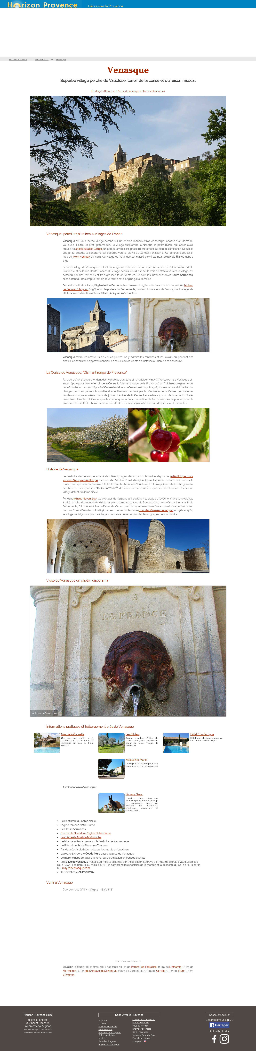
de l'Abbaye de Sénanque (101, 970)
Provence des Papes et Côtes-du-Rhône (109, 1033)
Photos (145, 91)
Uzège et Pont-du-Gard (143, 1035)
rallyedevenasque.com (76, 868)
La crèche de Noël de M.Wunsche (81, 837)
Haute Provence (140, 1022)
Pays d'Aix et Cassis (141, 1038)
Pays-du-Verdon (140, 1026)
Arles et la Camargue (108, 1044)
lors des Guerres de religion (156, 510)
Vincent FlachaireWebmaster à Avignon (37, 1024)
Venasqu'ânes (134, 794)
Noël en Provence (107, 1026)
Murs (181, 970)
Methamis (175, 966)
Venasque (61, 59)
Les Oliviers (132, 734)
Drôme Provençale (141, 1029)
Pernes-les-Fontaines (144, 966)
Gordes (160, 970)
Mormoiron (69, 970)
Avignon (102, 1020)
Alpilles (102, 1038)
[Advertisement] (128, 33)
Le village (96, 91)
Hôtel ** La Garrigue (202, 734)
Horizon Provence (18, 59)
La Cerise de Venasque (127, 91)
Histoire (108, 91)
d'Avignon (68, 974)
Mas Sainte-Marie (136, 759)
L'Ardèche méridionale (143, 1019)
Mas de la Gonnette (72, 734)
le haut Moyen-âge (84, 498)
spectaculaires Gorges (89, 248)
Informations (158, 91)
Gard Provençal (140, 1032)
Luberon (102, 1023)
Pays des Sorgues (107, 1041)
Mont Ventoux (41, 59)
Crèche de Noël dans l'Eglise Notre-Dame (86, 833)
